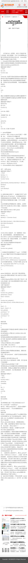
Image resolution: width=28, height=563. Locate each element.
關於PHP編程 (8, 515)
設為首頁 (19, 6)
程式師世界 (7, 16)
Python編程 (15, 12)
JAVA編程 (20, 10)
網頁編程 (21, 16)
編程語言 (14, 16)
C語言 (13, 10)
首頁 (2, 11)
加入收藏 (24, 6)
